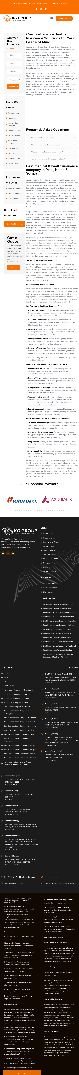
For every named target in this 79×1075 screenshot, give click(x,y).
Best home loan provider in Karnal (57, 629)
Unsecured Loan (49, 550)
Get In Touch (9, 686)
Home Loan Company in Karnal (16, 698)
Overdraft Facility (50, 563)
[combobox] (14, 79)
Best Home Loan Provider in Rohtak (57, 608)
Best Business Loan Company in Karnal (19, 722)
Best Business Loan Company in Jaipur (19, 730)
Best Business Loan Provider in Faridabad (59, 612)
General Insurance (50, 583)
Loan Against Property (52, 542)
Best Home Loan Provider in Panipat (57, 650)
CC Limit (46, 567)
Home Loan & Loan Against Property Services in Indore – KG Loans (18, 763)
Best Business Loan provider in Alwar (58, 642)
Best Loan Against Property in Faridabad (59, 646)
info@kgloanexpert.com (14, 883)
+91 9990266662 (60, 3)
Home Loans (48, 534)
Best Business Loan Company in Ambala (20, 726)
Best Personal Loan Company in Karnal (19, 745)
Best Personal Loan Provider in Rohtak (58, 625)
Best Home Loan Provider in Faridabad (58, 604)
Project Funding (49, 571)
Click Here (14, 267)
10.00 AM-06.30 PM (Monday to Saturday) (20, 877)
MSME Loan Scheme (51, 559)
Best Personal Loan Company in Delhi (19, 734)
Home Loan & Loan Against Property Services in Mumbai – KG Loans (58, 655)
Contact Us (64, 18)
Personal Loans (49, 538)
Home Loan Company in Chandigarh (18, 690)
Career (6, 682)
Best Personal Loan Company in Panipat (20, 749)
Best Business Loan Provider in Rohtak (58, 617)
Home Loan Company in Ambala (17, 707)
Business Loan (48, 546)
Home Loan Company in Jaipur (16, 702)
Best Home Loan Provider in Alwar (57, 637)
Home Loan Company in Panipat (17, 694)
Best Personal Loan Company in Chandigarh (16, 739)
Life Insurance (48, 592)
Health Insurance (50, 588)
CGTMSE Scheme (50, 554)
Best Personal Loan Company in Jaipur (19, 754)
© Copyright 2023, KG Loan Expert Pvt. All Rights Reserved (59, 884)
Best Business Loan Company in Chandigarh (16, 712)
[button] (3, 500)
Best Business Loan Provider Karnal (57, 633)
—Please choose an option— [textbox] (14, 80)
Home (6, 673)
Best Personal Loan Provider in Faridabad (59, 621)
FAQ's (6, 677)
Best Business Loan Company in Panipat (20, 718)
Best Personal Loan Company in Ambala (20, 758)
